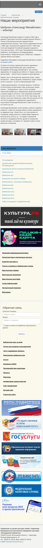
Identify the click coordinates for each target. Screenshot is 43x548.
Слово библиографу (10, 283)
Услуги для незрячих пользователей (17, 346)
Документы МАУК (9, 364)
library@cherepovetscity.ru (14, 542)
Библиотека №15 (8, 198)
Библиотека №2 (7, 175)
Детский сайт (8, 390)
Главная (3, 15)
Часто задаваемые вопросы (13, 351)
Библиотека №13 (8, 192)
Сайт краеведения (10, 386)
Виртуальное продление (11, 275)
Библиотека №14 (8, 195)
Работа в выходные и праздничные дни (16, 201)
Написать (21, 334)
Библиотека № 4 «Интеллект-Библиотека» (17, 182)
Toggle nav (39, 12)
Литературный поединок (11, 288)
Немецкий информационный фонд (15, 253)
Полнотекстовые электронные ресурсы (17, 257)
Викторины (6, 292)
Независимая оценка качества (14, 381)
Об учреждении (7, 160)
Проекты (6, 373)
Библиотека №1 (7, 172)
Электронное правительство (14, 355)
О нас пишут (6, 153)
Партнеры (7, 377)
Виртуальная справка (10, 270)
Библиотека (16, 15)
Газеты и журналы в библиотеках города (17, 266)
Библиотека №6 (7, 185)
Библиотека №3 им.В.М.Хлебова (13, 179)
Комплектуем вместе (10, 262)
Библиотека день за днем (10, 17)
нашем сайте (7, 62)
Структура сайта (9, 394)
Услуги (5, 360)
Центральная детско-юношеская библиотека (18, 169)
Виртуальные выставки (11, 279)
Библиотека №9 (7, 188)
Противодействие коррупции (14, 368)
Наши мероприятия (9, 148)
